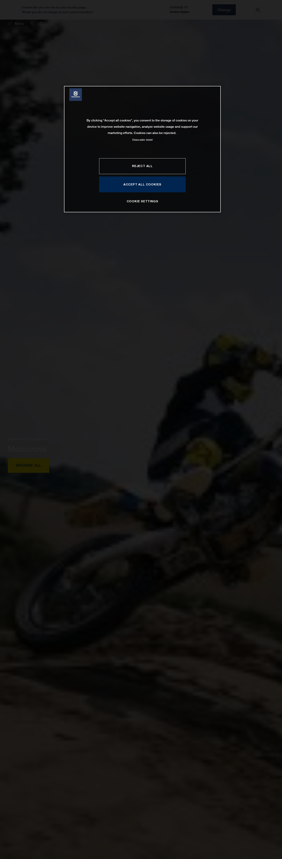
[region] (142, 149)
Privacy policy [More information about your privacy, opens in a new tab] (138, 139)
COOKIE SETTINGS (142, 201)
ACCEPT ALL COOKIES (142, 184)
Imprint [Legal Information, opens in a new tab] (149, 139)
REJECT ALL (142, 166)
